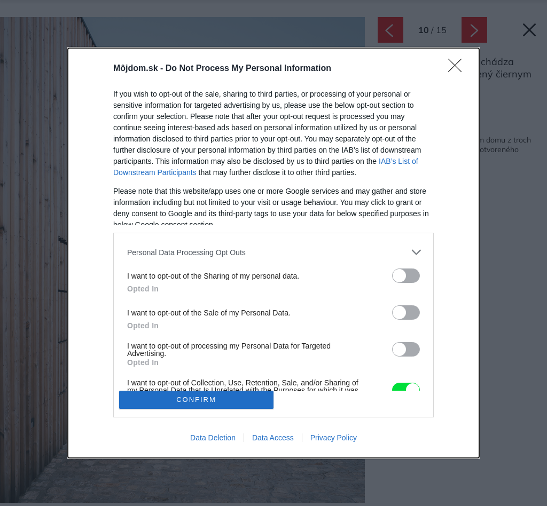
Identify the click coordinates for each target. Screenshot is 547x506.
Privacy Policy (333, 437)
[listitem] (273, 252)
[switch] (406, 275)
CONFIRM (196, 400)
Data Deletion (213, 437)
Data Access (273, 437)
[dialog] (273, 252)
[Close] (458, 69)
